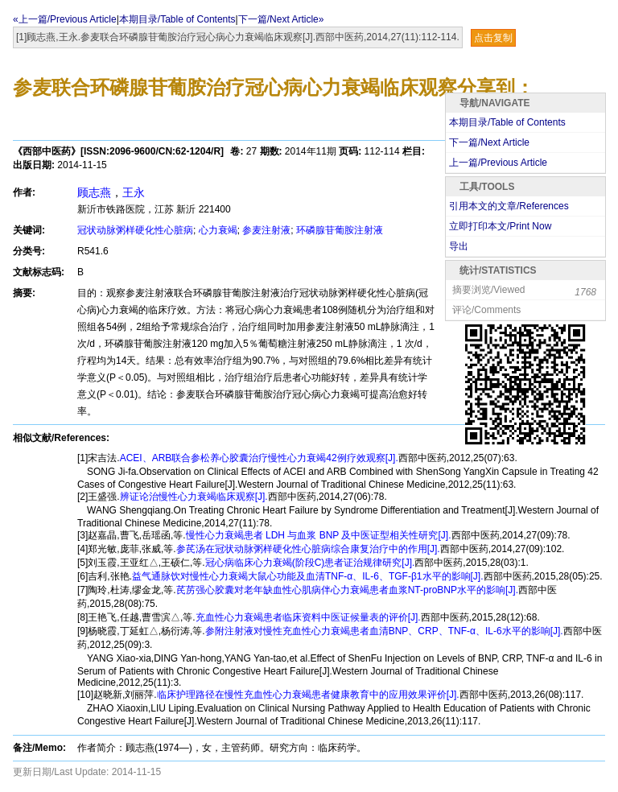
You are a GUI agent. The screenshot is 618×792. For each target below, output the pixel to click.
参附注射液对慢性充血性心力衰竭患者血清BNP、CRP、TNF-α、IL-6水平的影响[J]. (384, 631)
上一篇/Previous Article (498, 162)
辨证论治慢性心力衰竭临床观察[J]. (194, 496)
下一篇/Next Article (489, 142)
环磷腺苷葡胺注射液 (339, 230)
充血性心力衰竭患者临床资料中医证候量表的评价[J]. (308, 617)
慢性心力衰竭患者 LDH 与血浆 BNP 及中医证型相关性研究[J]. (318, 535)
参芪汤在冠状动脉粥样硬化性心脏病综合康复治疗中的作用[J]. (308, 549)
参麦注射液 (266, 230)
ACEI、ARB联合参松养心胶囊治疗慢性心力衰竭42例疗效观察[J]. (259, 458)
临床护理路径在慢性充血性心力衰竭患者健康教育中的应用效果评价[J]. (308, 694)
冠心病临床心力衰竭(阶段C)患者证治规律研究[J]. (310, 562)
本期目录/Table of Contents (177, 19)
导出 (458, 246)
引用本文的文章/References (509, 206)
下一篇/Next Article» (281, 19)
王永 (133, 192)
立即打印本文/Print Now (500, 226)
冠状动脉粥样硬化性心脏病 (135, 230)
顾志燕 (94, 192)
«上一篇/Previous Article (65, 19)
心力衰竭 (218, 230)
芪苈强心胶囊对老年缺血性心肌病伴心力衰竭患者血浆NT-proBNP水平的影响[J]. (347, 590)
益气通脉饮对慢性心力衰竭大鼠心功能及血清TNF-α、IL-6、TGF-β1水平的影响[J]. (308, 576)
